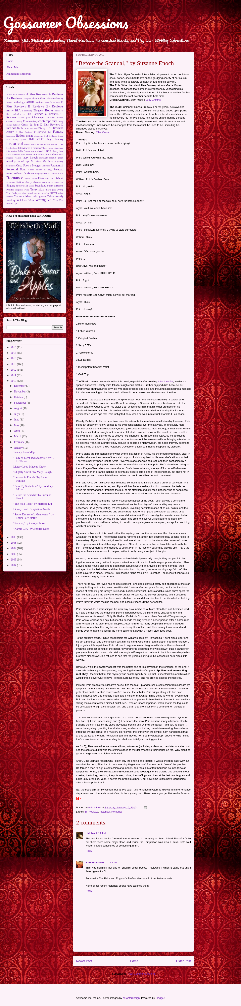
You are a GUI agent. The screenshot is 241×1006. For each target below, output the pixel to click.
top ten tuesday (41, 193)
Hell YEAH (36, 139)
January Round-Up (23, 452)
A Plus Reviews (37, 94)
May (17, 425)
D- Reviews (23, 128)
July (16, 414)
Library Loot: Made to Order (29, 466)
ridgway (39, 173)
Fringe (29, 135)
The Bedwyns (13, 193)
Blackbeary (27, 110)
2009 (14, 537)
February (19, 442)
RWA (41, 178)
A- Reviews (14, 98)
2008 (14, 542)
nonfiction (11, 165)
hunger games (50, 144)
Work (31, 200)
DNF (49, 128)
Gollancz (53, 136)
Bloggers (38, 110)
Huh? (33, 144)
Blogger (160, 997)
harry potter (19, 139)
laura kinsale (37, 151)
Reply (89, 850)
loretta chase (51, 154)
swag (26, 189)
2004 (14, 565)
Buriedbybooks (95, 862)
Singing (10, 185)
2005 (14, 559)
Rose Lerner (30, 178)
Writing (40, 200)
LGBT (48, 151)
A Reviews (56, 94)
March (18, 436)
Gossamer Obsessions (65, 22)
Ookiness (46, 165)
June (17, 419)
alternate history (55, 98)
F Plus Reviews (24, 132)
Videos (50, 196)
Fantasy (58, 131)
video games (39, 196)
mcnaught (43, 158)
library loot (57, 151)
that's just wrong (54, 189)
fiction (20, 135)
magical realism (13, 158)
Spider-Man (22, 185)
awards (48, 102)
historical (105, 811)
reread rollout (14, 173)
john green (58, 148)
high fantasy (55, 139)
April (17, 430)
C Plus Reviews (33, 113)
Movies (36, 161)
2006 (14, 554)
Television (37, 189)
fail (49, 132)
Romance (116, 811)
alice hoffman (39, 98)
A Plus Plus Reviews (15, 94)
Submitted (40, 185)
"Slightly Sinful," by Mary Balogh (32, 472)
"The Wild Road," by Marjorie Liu (32, 503)
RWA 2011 (50, 178)
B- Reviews (91, 811)
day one (33, 128)
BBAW (10, 110)
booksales (16, 114)
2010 (14, 380)
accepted (27, 98)
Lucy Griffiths (153, 99)
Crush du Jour (30, 124)
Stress (31, 186)
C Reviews (52, 113)
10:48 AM (111, 862)
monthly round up (17, 161)
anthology (19, 102)
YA (49, 200)
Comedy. (19, 121)
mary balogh (30, 157)
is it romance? (35, 148)
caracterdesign (131, 997)
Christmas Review (54, 117)
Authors (39, 102)
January (18, 447)
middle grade (56, 157)
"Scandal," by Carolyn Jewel (29, 523)
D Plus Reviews (50, 124)
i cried (60, 144)
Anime (9, 102)
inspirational (12, 148)
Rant (22, 169)
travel (53, 192)
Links (8, 154)
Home (134, 961)
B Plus (56, 102)
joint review (11, 151)
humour (40, 144)
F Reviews (40, 131)
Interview (23, 148)
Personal (12, 169)
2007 (14, 548)
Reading (47, 169)
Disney (41, 128)
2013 (14, 364)
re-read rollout (35, 169)
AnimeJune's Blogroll (18, 73)
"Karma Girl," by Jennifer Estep (31, 528)
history (27, 144)
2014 (14, 358)
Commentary (30, 121)
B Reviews (36, 106)
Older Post (183, 961)
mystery (59, 161)
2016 (14, 347)
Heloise (90, 833)
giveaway (38, 136)
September (20, 402)
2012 (14, 369)
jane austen (48, 148)
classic (10, 121)
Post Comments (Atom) (141, 973)
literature (16, 154)
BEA (18, 110)
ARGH (30, 102)
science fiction (15, 182)
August (18, 408)
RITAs (46, 173)
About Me (12, 67)
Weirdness (22, 200)
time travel (27, 193)
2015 (14, 352)
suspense (19, 189)
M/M (61, 154)
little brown (26, 154)
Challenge (38, 117)
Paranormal (56, 165)
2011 (14, 375)
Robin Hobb (57, 173)
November (20, 391)
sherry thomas (33, 182)
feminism (10, 136)
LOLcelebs (38, 154)
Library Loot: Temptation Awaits (31, 509)
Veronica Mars (22, 196)
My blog (48, 161)
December (20, 385)
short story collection (52, 182)
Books (49, 110)
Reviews (28, 173)
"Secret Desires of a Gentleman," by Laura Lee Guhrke (33, 516)
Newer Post (84, 961)
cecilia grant (24, 117)
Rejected (58, 169)
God (46, 136)
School (59, 178)
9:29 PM (101, 833)
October (19, 397)
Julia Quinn (24, 151)
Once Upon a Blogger (28, 165)
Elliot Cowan (103, 132)
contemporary (47, 121)
